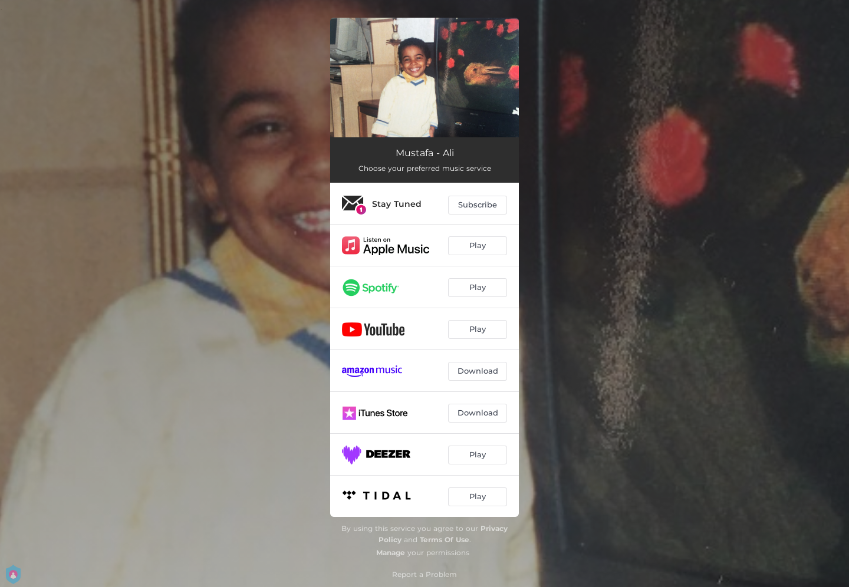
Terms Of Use (444, 539)
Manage (390, 552)
